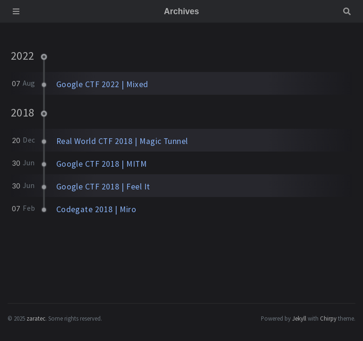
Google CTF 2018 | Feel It (103, 186)
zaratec (35, 318)
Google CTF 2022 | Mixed (102, 84)
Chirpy (328, 318)
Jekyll (299, 318)
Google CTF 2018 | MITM (101, 164)
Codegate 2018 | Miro (96, 209)
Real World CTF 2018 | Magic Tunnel (122, 141)
